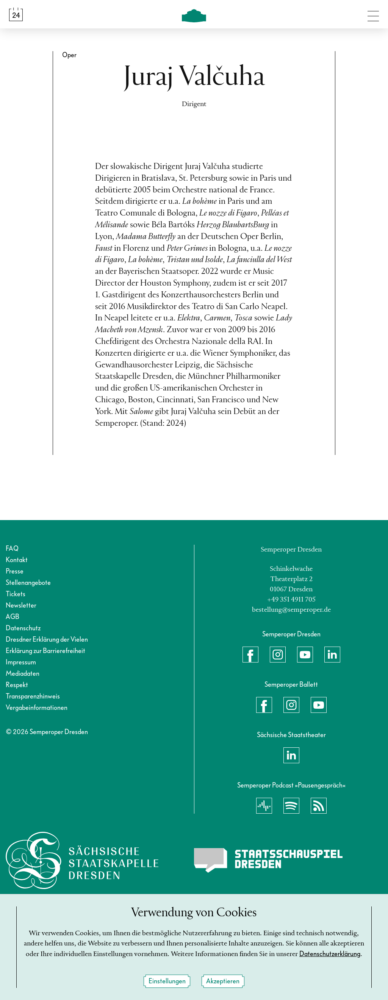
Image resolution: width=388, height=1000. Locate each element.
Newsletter (21, 605)
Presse (14, 571)
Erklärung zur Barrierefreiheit (45, 651)
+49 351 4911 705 (291, 599)
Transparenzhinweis (33, 696)
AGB (12, 616)
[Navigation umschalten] (373, 14)
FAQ (12, 548)
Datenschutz (23, 628)
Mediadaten (22, 673)
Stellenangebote (28, 582)
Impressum (21, 662)
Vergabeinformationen (36, 707)
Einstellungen (167, 981)
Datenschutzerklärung (329, 954)
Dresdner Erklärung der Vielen (47, 639)
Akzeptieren (222, 981)
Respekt (17, 685)
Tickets (15, 594)
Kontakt (17, 560)
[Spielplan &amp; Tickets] (16, 14)
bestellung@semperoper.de (291, 609)
